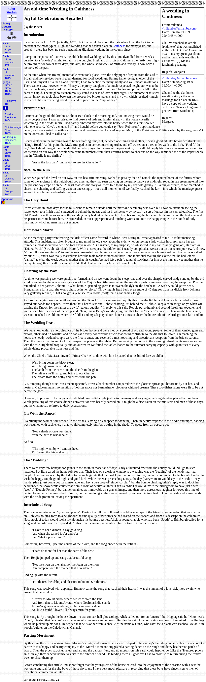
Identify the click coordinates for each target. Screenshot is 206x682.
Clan (11, 8)
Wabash (9, 62)
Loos (7, 165)
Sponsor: (7, 199)
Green (8, 85)
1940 (8, 181)
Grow (8, 88)
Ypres (8, 152)
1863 (8, 133)
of (6, 72)
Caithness (10, 140)
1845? (8, 94)
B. (4, 97)
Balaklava (10, 100)
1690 (8, 52)
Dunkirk (9, 178)
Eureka (9, 114)
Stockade (10, 117)
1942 (8, 194)
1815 (8, 78)
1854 (8, 103)
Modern (6, 26)
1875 (8, 143)
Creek (8, 130)
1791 (8, 65)
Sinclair (11, 12)
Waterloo (10, 75)
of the (8, 46)
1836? (8, 91)
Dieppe (9, 191)
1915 (8, 155)
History (5, 23)
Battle (6, 43)
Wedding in (9, 137)
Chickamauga (13, 127)
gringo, (7, 82)
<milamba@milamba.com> (179, 28)
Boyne (8, 49)
